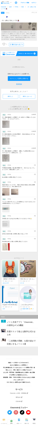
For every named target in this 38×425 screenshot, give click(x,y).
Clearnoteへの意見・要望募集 (19, 393)
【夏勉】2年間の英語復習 (11, 279)
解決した (10, 96)
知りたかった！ (16, 44)
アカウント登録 (25, 2)
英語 (22, 7)
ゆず (4, 308)
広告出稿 (19, 401)
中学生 (16, 7)
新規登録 (19, 84)
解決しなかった (27, 96)
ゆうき (22, 283)
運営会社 (19, 397)
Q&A (10, 7)
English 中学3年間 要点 (10, 304)
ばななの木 (6, 283)
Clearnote (3, 7)
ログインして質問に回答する (19, 78)
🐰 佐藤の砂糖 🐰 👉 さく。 (27, 309)
